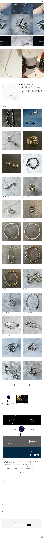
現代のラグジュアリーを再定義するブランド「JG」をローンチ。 (8, 404)
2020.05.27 (17, 405)
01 (17, 99)
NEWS (3, 511)
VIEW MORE (22, 472)
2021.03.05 (4, 405)
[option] (22, 24)
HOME (3, 506)
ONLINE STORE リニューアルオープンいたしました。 (22, 404)
